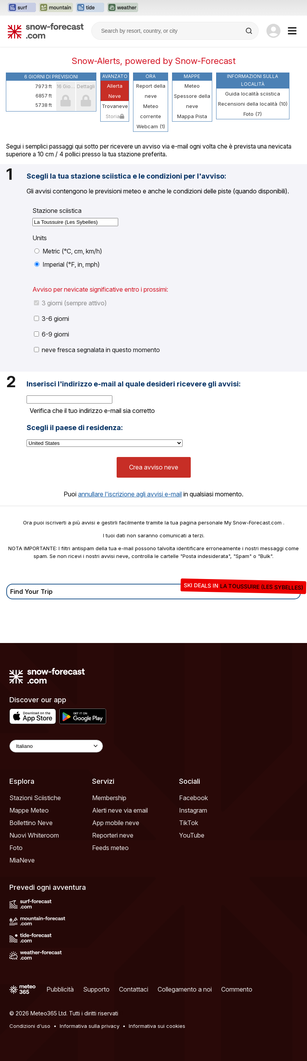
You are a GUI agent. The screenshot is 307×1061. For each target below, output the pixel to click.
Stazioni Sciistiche (35, 798)
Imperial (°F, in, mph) (67, 264)
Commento (236, 989)
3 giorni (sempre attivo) (70, 303)
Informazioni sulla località (252, 80)
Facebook (193, 798)
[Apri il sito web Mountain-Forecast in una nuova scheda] (56, 8)
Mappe (192, 76)
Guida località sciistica (252, 93)
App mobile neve (115, 823)
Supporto (96, 989)
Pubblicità (60, 989)
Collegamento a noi (185, 989)
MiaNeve (22, 860)
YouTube (191, 835)
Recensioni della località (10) (252, 104)
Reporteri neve (112, 835)
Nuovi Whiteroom (34, 835)
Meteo (192, 86)
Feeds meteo (110, 848)
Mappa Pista (192, 116)
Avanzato (115, 76)
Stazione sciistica (57, 210)
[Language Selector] (56, 746)
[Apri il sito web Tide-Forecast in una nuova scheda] (90, 8)
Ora (151, 76)
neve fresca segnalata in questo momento (97, 350)
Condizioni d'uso (29, 1026)
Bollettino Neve (31, 823)
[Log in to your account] (273, 31)
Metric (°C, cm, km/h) (68, 251)
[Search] (249, 30)
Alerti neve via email (120, 810)
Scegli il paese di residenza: (75, 428)
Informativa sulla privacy (89, 1026)
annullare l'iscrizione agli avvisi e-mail (130, 494)
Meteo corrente (150, 111)
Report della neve (150, 91)
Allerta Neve (114, 91)
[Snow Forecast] (45, 31)
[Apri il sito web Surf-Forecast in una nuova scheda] (22, 8)
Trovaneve (115, 106)
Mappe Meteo (29, 810)
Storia (115, 116)
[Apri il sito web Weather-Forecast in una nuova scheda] (122, 8)
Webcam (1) (151, 126)
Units (39, 238)
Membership (109, 798)
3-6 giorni (51, 318)
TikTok (188, 823)
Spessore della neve (192, 101)
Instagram (193, 810)
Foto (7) (252, 114)
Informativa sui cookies (157, 1026)
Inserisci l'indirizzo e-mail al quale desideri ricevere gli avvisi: (134, 384)
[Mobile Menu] (292, 31)
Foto (16, 848)
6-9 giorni (51, 334)
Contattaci (133, 989)
